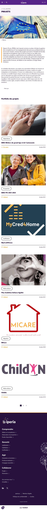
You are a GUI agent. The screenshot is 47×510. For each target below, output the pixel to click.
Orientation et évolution (8, 458)
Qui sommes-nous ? (7, 479)
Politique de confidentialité (20, 496)
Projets (4, 471)
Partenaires (5, 473)
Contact (25, 507)
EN (42, 2)
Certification (5, 450)
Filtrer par (6, 88)
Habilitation (5, 447)
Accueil (8, 40)
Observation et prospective (9, 435)
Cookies (32, 496)
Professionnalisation (7, 460)
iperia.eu (17, 493)
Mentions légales (27, 493)
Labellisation (5, 445)
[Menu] (2, 2)
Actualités (4, 482)
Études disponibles (7, 437)
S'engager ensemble (7, 463)
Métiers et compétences (8, 432)
